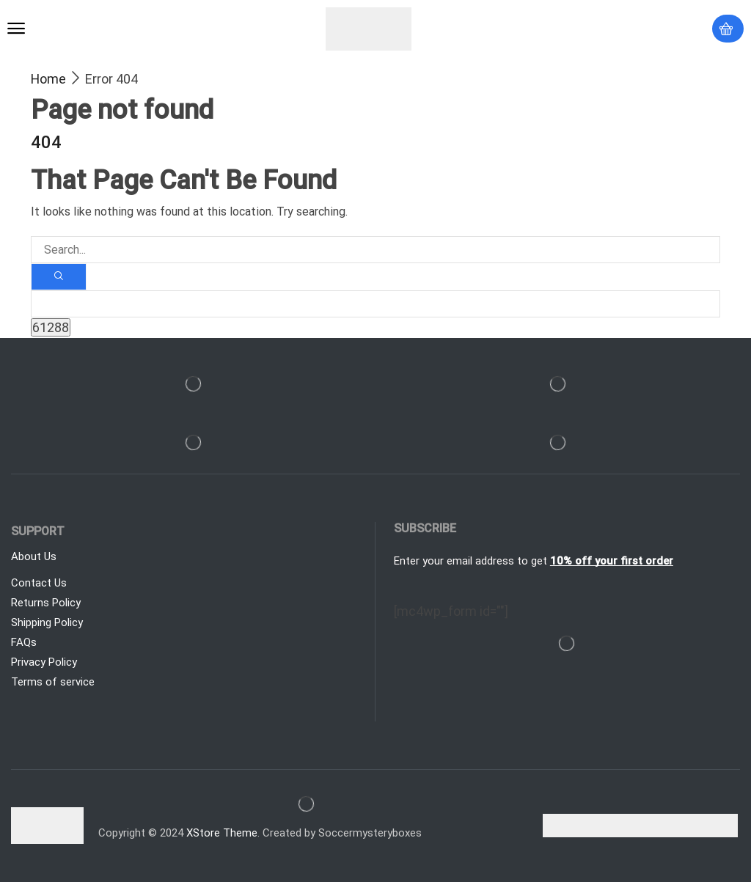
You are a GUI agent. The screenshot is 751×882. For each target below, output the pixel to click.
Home (48, 79)
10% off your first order (611, 560)
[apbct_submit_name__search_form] (50, 327)
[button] (16, 28)
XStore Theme (221, 832)
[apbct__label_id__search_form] (375, 303)
